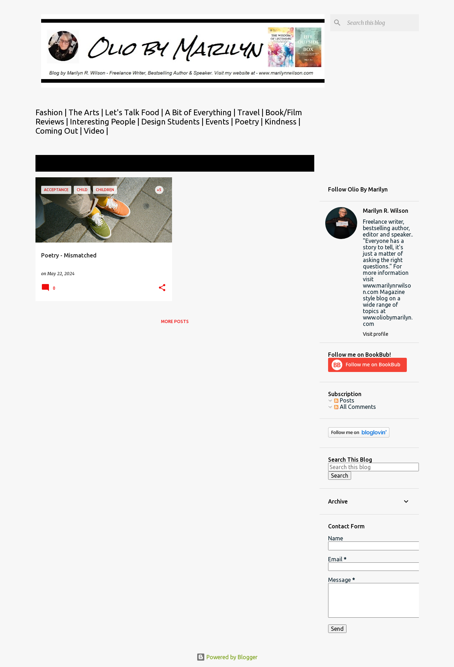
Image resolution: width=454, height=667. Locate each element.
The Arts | (86, 112)
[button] (162, 288)
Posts (344, 400)
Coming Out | (59, 130)
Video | (96, 130)
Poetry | (250, 121)
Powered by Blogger (227, 657)
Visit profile (375, 334)
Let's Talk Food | (135, 112)
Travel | (251, 112)
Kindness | (282, 121)
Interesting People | (105, 121)
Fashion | (51, 112)
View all (299, 164)
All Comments (355, 407)
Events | (220, 121)
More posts (175, 321)
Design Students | (173, 121)
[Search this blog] (381, 22)
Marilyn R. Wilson (385, 210)
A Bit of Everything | (201, 112)
